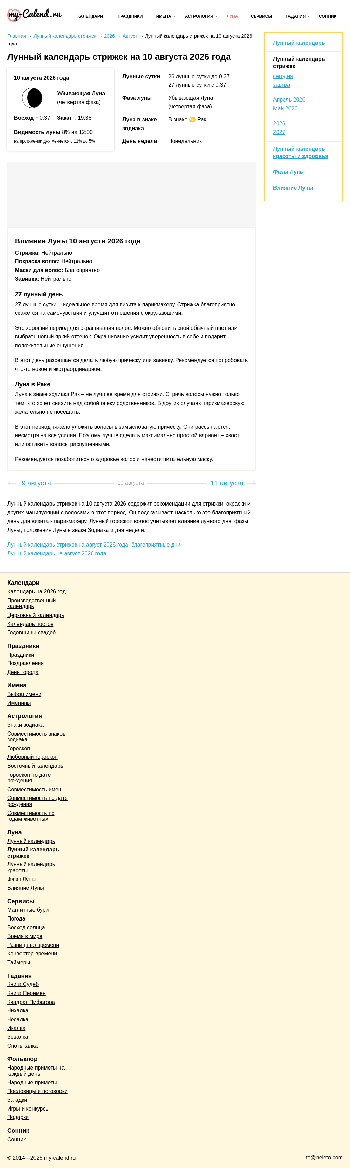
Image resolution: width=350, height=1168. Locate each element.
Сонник (327, 16)
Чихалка (17, 1010)
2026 (279, 123)
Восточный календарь (35, 766)
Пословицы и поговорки (37, 1091)
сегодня (283, 76)
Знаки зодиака (25, 725)
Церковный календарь (35, 615)
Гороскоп (18, 748)
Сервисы (261, 16)
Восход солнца (26, 927)
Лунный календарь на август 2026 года (56, 553)
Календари (90, 16)
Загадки (17, 1100)
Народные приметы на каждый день (36, 1071)
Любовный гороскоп (32, 757)
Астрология (199, 16)
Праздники (130, 16)
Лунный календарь (299, 43)
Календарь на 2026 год (36, 591)
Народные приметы (32, 1082)
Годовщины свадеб (31, 632)
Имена (163, 16)
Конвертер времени (32, 953)
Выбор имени (24, 694)
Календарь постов (30, 624)
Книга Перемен (26, 993)
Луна (232, 16)
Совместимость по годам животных (31, 816)
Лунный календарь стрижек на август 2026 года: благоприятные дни (93, 545)
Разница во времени (33, 945)
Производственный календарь (31, 603)
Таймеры (18, 962)
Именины (19, 703)
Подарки (18, 1117)
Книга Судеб (23, 984)
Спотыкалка (22, 1046)
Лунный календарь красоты (31, 867)
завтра (281, 85)
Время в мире (24, 936)
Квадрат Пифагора (31, 1002)
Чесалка (17, 1019)
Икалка (16, 1028)
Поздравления (25, 663)
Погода (16, 919)
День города (22, 672)
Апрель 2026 (289, 100)
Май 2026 (285, 108)
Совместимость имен (34, 789)
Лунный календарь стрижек (33, 853)
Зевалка (17, 1037)
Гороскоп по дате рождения (29, 778)
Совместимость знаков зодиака (36, 737)
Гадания (296, 16)
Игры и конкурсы (28, 1109)
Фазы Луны (289, 172)
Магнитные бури (28, 910)
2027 (279, 132)
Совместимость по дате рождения (37, 801)
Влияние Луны (293, 188)
